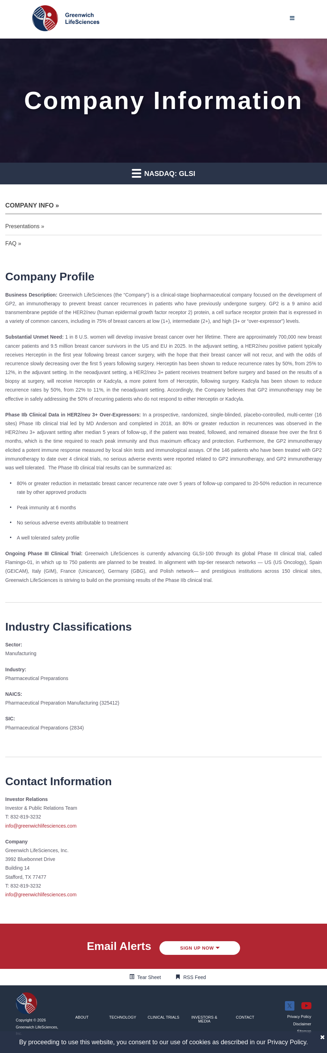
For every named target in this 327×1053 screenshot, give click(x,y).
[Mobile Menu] (292, 18)
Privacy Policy (286, 1042)
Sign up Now (200, 948)
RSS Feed (194, 977)
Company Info (29, 205)
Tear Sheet (149, 977)
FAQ (10, 243)
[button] (82, 1017)
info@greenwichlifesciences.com (40, 826)
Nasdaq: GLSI (163, 173)
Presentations (22, 226)
